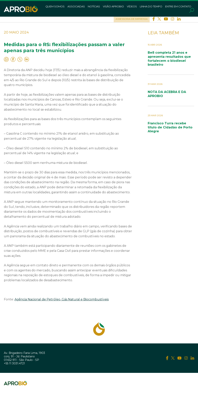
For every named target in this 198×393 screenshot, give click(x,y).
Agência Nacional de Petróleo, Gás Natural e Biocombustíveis (62, 299)
